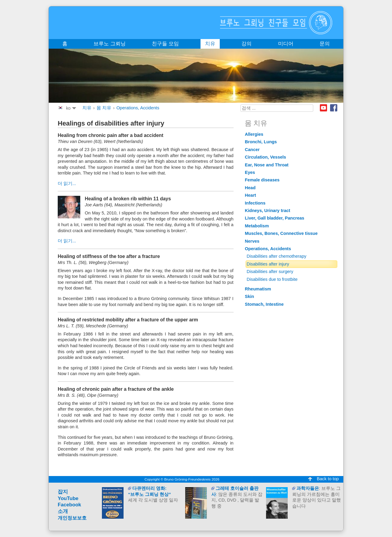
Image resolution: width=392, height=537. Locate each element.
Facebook (333, 107)
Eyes (250, 172)
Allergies (254, 134)
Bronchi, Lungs (261, 141)
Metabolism (257, 225)
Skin (249, 296)
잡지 (63, 492)
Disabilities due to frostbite (272, 279)
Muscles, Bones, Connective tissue (281, 233)
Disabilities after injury (268, 264)
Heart (250, 195)
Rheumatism (258, 289)
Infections (255, 203)
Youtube (323, 107)
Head (250, 187)
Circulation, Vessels (265, 157)
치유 (86, 107)
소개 (63, 511)
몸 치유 (103, 107)
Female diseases (262, 179)
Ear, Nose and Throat (267, 164)
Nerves (252, 241)
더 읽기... (67, 183)
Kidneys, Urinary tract (267, 210)
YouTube (68, 498)
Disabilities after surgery (270, 271)
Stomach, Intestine (264, 304)
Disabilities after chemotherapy (276, 256)
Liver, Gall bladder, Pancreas (275, 218)
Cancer (252, 149)
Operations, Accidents (137, 107)
